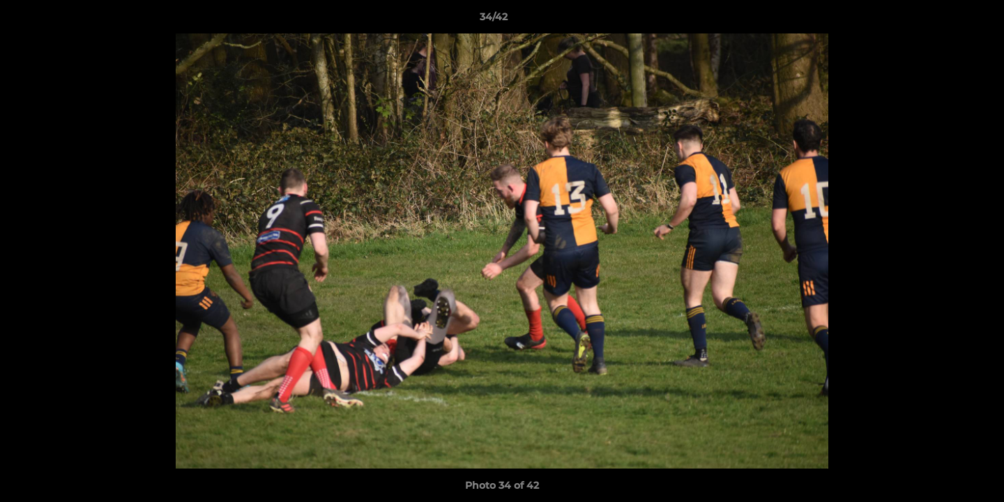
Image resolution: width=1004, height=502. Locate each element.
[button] (945, 20)
